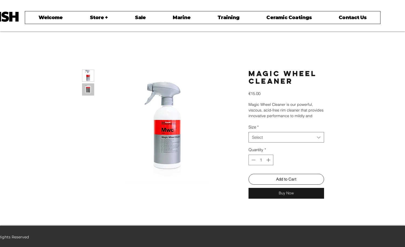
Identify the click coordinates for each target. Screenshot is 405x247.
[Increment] (269, 160)
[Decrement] (253, 160)
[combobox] (286, 137)
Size (254, 127)
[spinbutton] (260, 160)
